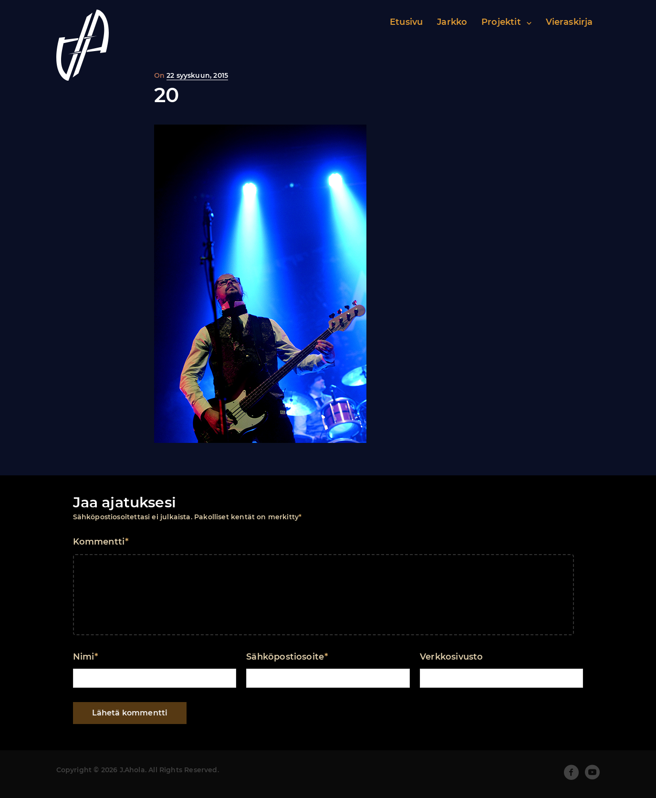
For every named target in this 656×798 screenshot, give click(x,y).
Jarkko (452, 22)
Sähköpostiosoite (287, 656)
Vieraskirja (569, 22)
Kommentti (101, 541)
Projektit (501, 22)
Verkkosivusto (451, 656)
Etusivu (406, 22)
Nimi (85, 656)
